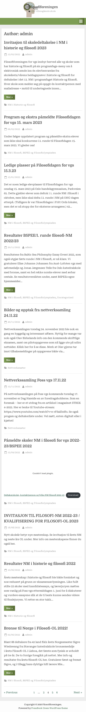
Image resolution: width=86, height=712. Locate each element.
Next (77, 692)
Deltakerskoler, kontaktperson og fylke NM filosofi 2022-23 (34, 495)
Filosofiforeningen (43, 7)
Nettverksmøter (16, 368)
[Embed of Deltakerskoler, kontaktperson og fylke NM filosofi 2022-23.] (43, 473)
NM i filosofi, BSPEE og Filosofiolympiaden (32, 152)
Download (73, 495)
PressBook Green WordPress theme (49, 708)
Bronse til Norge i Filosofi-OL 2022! (36, 628)
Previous (11, 692)
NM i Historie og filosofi (21, 104)
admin (28, 54)
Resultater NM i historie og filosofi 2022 (40, 564)
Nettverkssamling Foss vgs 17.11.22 (35, 380)
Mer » (10, 98)
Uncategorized (65, 297)
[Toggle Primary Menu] (80, 21)
